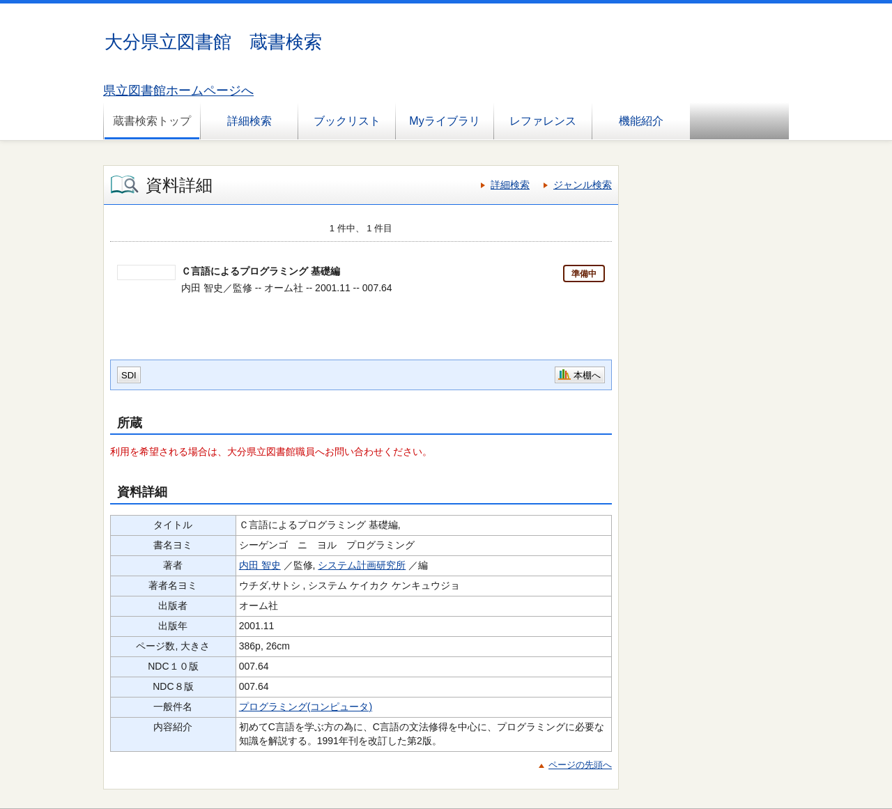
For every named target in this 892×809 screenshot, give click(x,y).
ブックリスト (347, 121)
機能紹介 (641, 121)
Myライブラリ (444, 121)
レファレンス (542, 121)
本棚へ (587, 375)
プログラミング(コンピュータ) (305, 706)
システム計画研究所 (362, 565)
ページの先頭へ (580, 765)
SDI (129, 375)
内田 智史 (260, 565)
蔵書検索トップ (152, 121)
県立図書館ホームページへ (178, 91)
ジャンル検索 (582, 184)
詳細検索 (249, 121)
